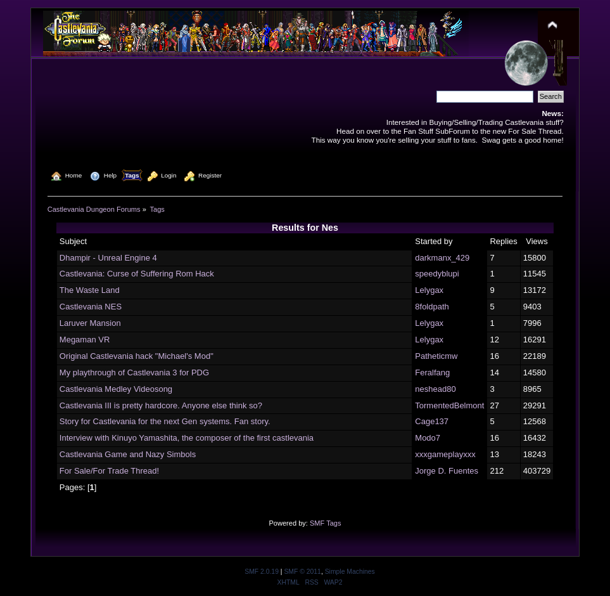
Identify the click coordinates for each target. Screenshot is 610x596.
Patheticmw (436, 356)
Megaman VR (85, 339)
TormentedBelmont (449, 405)
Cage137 (431, 421)
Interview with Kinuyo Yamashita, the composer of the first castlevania (187, 438)
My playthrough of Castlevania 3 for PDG (134, 372)
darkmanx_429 (442, 257)
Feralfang (432, 372)
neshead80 (435, 389)
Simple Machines (350, 571)
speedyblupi (437, 273)
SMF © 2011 (302, 571)
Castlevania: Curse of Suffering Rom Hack (137, 273)
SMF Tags (325, 523)
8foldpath (432, 306)
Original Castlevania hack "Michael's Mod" (136, 356)
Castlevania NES (91, 306)
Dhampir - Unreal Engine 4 (108, 257)
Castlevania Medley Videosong (116, 389)
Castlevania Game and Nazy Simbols (128, 454)
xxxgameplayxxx (445, 454)
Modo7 (427, 438)
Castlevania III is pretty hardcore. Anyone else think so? (161, 405)
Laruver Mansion (90, 323)
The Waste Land (90, 290)
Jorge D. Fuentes (446, 471)
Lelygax (429, 290)
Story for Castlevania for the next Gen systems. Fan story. (165, 421)
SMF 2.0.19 (262, 571)
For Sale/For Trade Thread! (109, 471)
